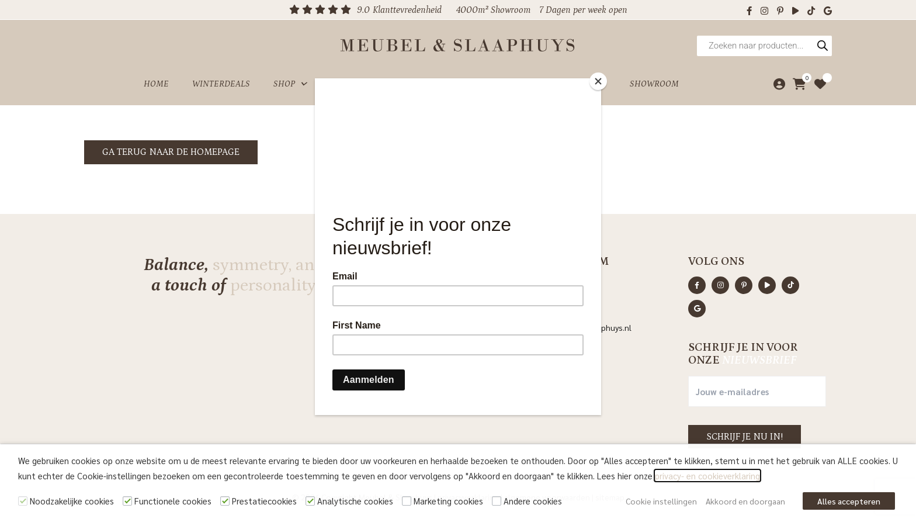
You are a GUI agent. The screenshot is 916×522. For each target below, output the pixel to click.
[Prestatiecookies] (225, 501)
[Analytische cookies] (310, 501)
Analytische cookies (355, 500)
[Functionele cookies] (127, 501)
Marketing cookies (448, 500)
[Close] (598, 81)
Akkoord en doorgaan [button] (745, 501)
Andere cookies (533, 500)
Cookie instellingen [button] (661, 501)
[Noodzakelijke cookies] (22, 501)
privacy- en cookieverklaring (707, 475)
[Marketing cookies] (406, 501)
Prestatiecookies (264, 500)
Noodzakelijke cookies (72, 500)
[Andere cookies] (496, 501)
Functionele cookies (172, 500)
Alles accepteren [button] (848, 501)
